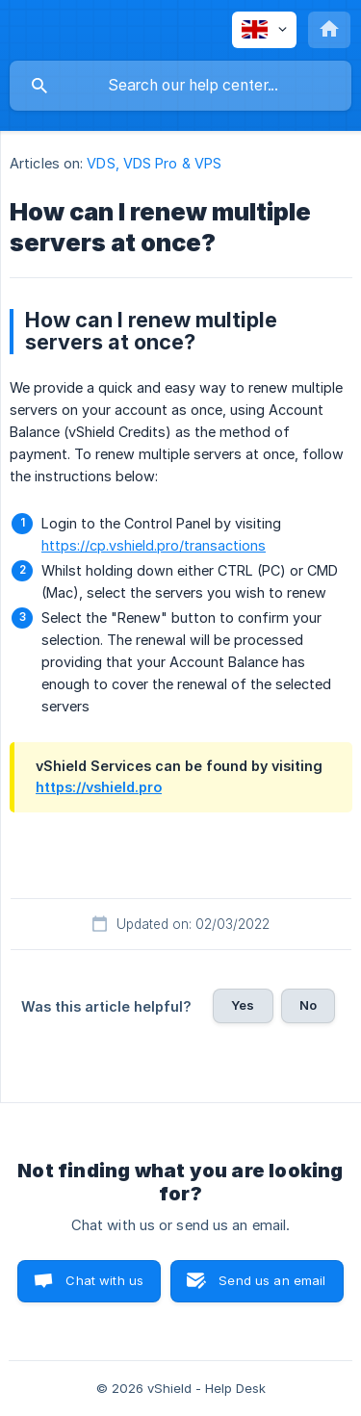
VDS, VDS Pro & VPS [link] (154, 163)
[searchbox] (180, 86)
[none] (264, 30)
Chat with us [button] (104, 1280)
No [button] (308, 1005)
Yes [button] (242, 1005)
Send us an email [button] (272, 1280)
